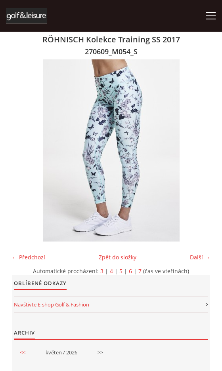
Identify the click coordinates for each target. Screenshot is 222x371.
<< (22, 352)
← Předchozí (28, 257)
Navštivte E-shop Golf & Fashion (51, 304)
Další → (200, 257)
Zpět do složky (117, 257)
